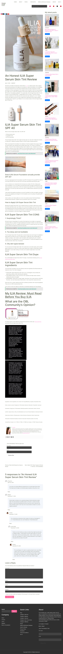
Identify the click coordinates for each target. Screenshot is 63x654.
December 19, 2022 (17, 545)
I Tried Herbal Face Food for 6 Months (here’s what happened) (51, 161)
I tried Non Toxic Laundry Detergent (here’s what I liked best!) (51, 184)
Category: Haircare (24, 618)
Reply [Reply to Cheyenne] (9, 491)
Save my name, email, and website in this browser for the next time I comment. (23, 594)
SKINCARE (47, 27)
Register (3, 623)
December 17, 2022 (12, 496)
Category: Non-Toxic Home (26, 620)
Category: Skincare (24, 614)
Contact (3, 619)
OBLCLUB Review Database (26, 625)
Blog (21, 612)
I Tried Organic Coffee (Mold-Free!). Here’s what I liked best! (51, 227)
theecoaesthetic (38, 321)
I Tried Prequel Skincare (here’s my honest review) (51, 140)
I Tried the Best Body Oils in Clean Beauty (51, 75)
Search (3, 609)
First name (9, 445)
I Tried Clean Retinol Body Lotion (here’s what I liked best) (51, 96)
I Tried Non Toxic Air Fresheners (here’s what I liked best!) (51, 53)
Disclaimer (22, 630)
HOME (46, 50)
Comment (7, 568)
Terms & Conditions (24, 632)
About (3, 617)
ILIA (27, 85)
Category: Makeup (24, 616)
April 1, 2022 (7, 83)
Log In (3, 621)
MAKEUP (13, 83)
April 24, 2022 (11, 482)
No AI (21, 634)
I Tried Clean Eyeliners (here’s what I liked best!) (51, 118)
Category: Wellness (24, 621)
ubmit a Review (24, 627)
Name (6, 580)
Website (6, 589)
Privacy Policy (23, 629)
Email (8, 449)
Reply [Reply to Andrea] (10, 523)
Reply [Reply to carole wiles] (12, 541)
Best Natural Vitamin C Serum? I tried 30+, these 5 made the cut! (51, 30)
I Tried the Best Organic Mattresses (50, 206)
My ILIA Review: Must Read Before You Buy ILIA (23, 295)
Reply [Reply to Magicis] (9, 509)
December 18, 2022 (15, 527)
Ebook (21, 623)
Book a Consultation (6, 625)
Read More (47, 56)
